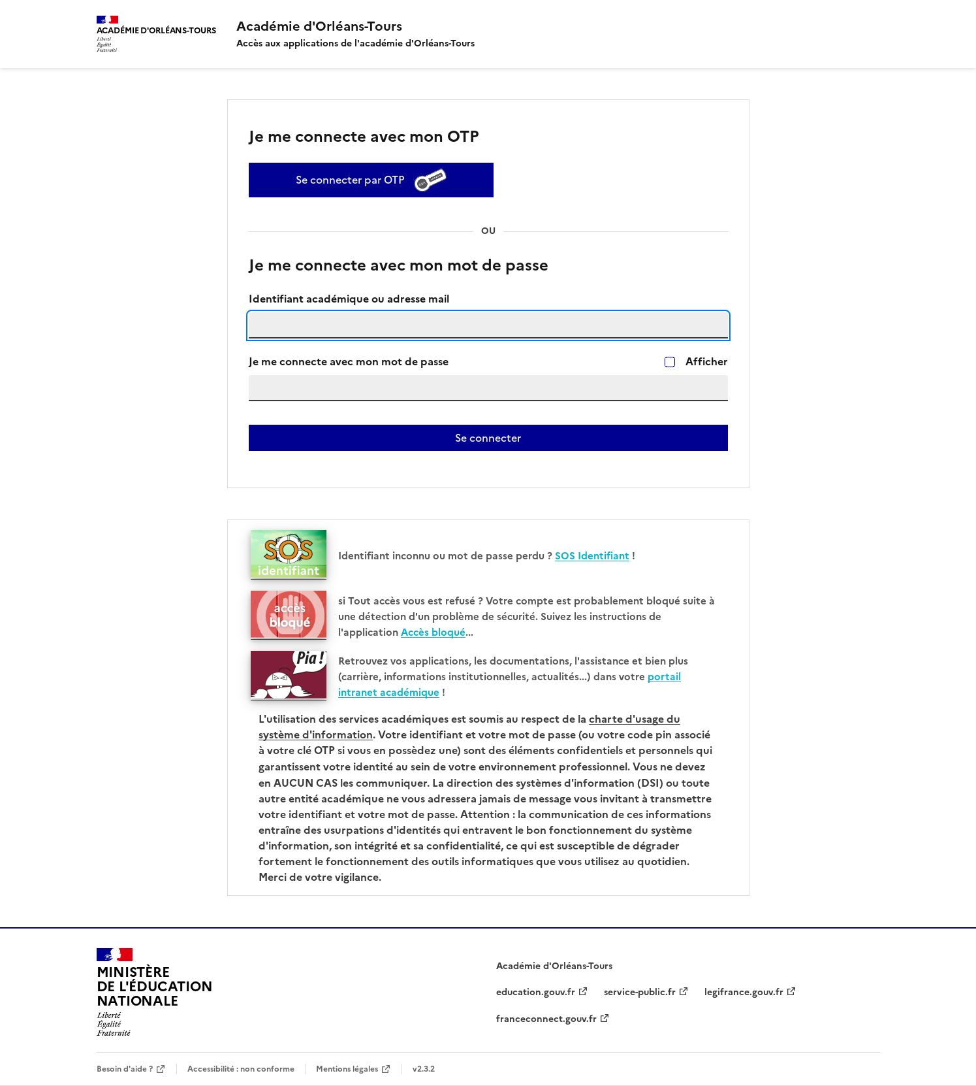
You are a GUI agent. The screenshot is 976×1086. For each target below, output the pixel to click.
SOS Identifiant (592, 556)
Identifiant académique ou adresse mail (349, 299)
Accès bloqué (433, 632)
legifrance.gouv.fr (743, 992)
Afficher (706, 361)
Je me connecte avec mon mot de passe (349, 361)
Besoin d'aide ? (125, 1069)
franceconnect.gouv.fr (546, 1019)
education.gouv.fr (535, 992)
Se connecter (488, 438)
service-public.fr (640, 992)
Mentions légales (347, 1069)
